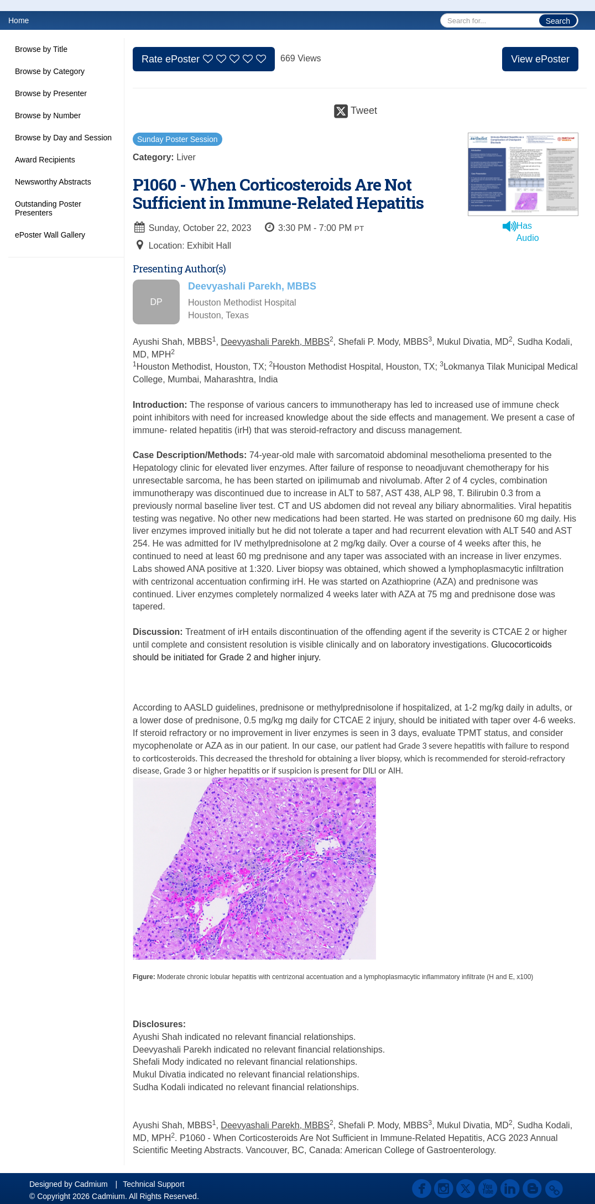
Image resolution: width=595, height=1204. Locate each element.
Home (18, 20)
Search (558, 21)
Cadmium (91, 1184)
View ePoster (540, 59)
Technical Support (153, 1184)
